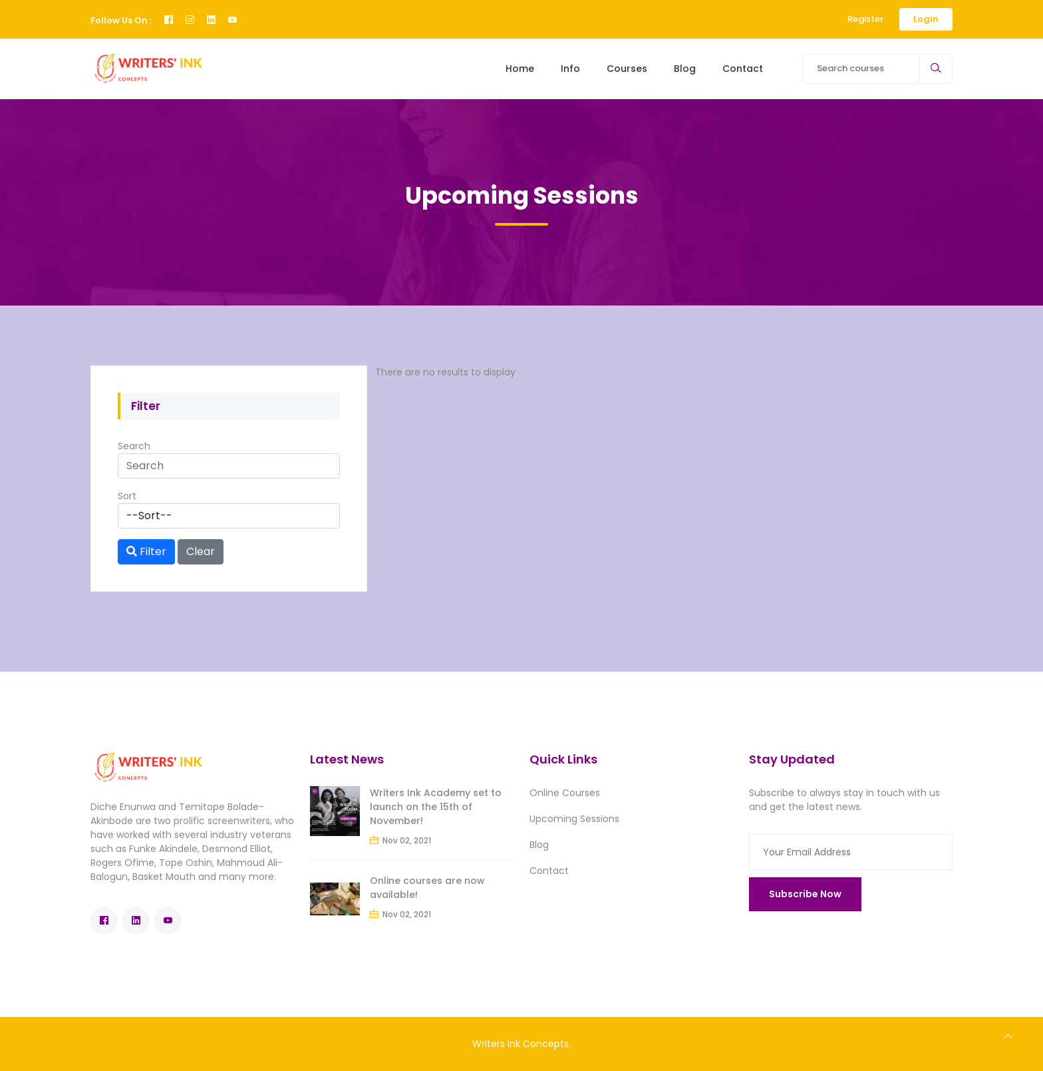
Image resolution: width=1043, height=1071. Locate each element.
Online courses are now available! (397, 888)
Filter (146, 551)
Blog (685, 68)
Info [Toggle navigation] (570, 68)
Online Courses (564, 792)
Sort (127, 496)
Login (926, 19)
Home (520, 68)
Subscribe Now (805, 894)
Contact (742, 68)
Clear (200, 551)
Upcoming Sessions (574, 818)
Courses (627, 68)
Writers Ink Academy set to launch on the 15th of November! (406, 807)
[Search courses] (861, 69)
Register (865, 19)
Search (134, 446)
